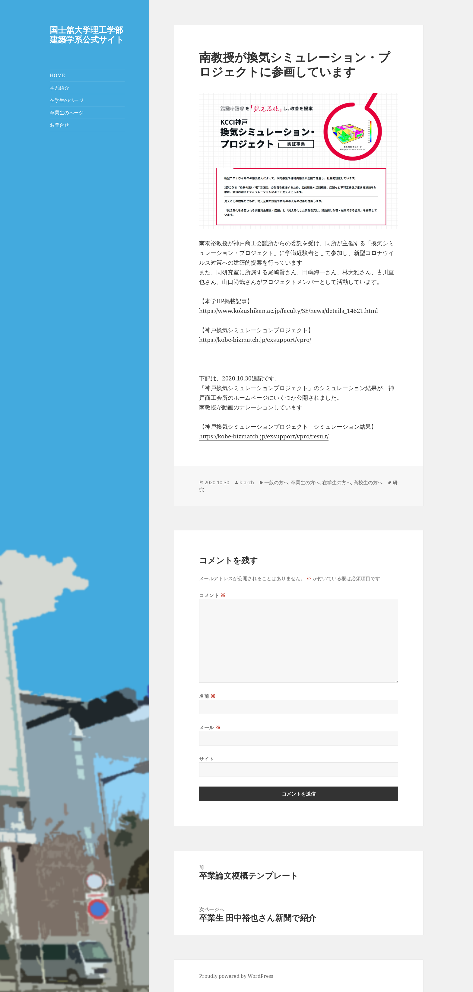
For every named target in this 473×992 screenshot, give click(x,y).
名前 (207, 696)
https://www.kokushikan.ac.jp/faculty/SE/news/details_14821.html (288, 311)
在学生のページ (67, 100)
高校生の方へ (368, 482)
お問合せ (59, 125)
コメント (212, 595)
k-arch (247, 482)
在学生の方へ (336, 482)
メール (210, 727)
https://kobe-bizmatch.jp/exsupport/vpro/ (255, 340)
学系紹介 (59, 87)
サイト (206, 758)
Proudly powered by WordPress (236, 976)
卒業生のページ (67, 112)
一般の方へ (276, 482)
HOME (57, 75)
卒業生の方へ (305, 482)
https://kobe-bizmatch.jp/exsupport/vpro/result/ (264, 436)
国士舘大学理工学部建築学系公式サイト (87, 34)
